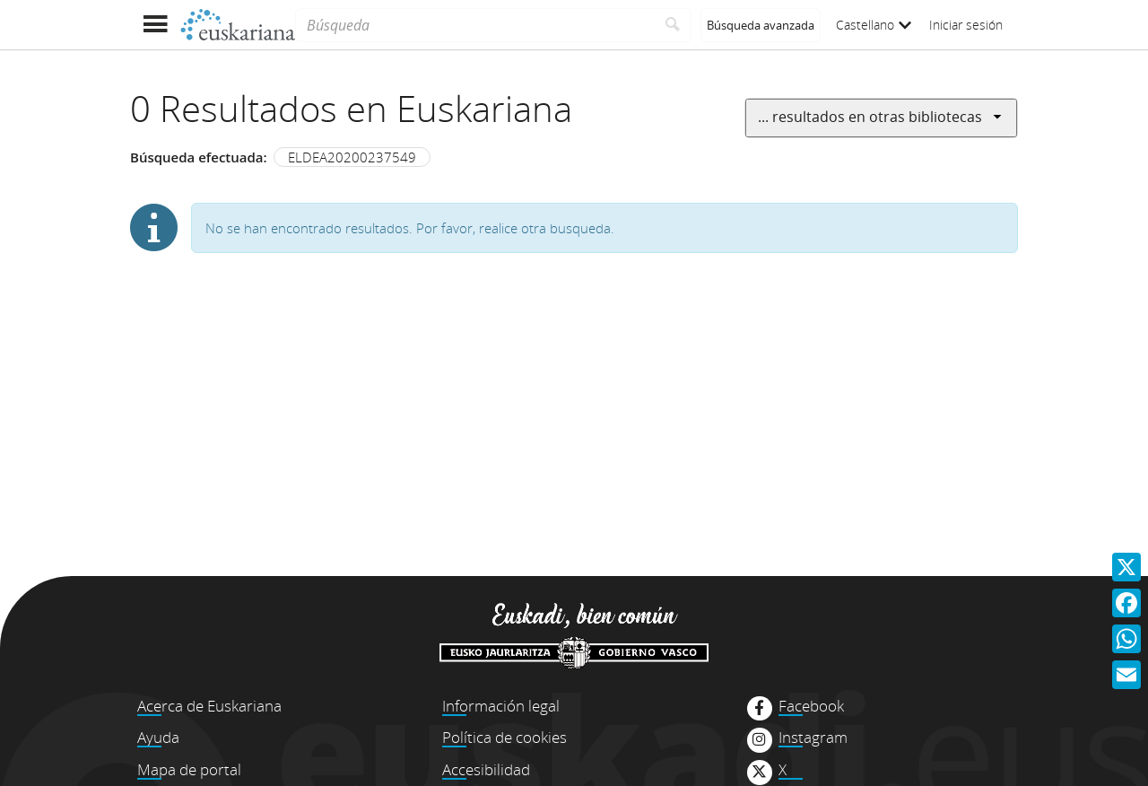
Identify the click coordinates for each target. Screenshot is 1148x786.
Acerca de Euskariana (209, 705)
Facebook (811, 706)
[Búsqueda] (475, 25)
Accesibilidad (486, 769)
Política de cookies (504, 737)
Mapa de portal (189, 769)
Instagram (813, 737)
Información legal (501, 705)
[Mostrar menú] (154, 24)
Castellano (873, 24)
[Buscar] (673, 25)
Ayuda (158, 737)
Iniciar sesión (966, 24)
